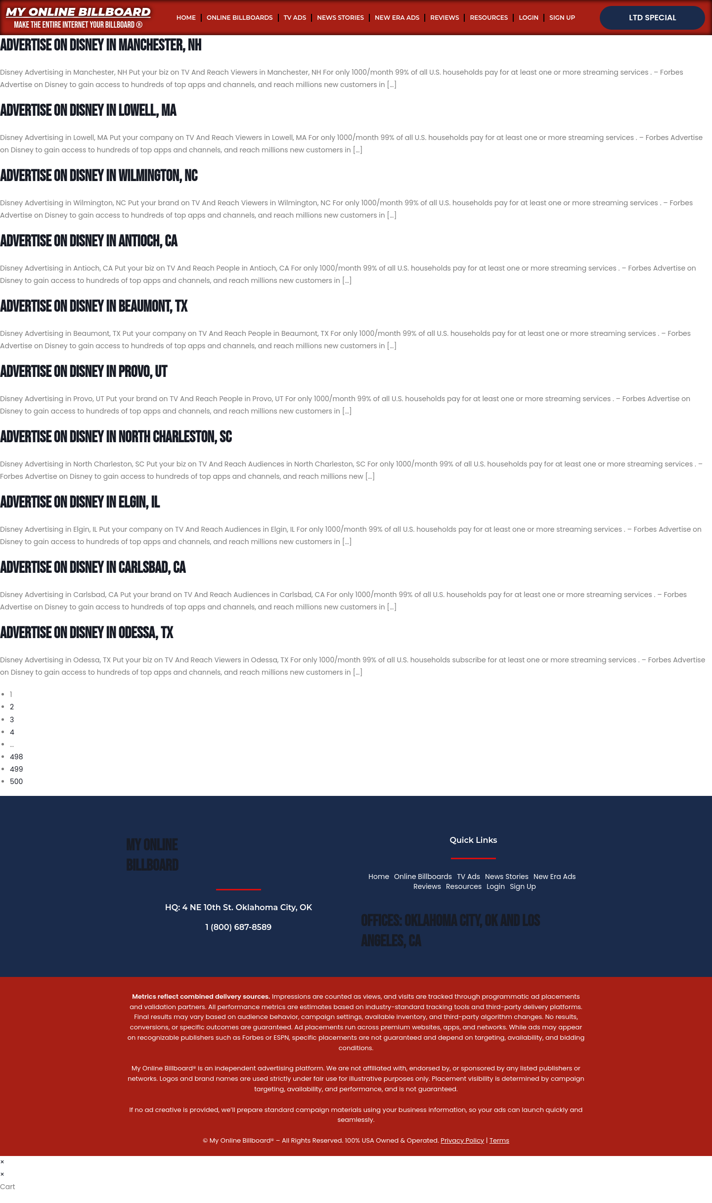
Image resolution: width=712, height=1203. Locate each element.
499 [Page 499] (16, 769)
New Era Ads (397, 17)
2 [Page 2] (12, 707)
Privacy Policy (462, 1140)
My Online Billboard (78, 12)
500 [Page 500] (16, 782)
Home (186, 17)
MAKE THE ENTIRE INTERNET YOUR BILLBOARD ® (78, 25)
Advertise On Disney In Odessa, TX (86, 633)
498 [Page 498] (16, 757)
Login (528, 17)
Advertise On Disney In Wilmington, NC (98, 176)
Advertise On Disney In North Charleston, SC (115, 437)
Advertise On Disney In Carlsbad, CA (92, 568)
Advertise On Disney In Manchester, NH (100, 45)
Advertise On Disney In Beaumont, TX (93, 307)
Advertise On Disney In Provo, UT (83, 372)
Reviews (444, 17)
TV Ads (295, 17)
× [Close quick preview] (2, 1162)
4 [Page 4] (12, 732)
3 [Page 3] (12, 720)
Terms (499, 1140)
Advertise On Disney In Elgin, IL (80, 502)
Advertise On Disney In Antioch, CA (88, 241)
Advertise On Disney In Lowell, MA (88, 111)
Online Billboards (240, 17)
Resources (489, 17)
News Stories (340, 17)
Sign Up (562, 17)
